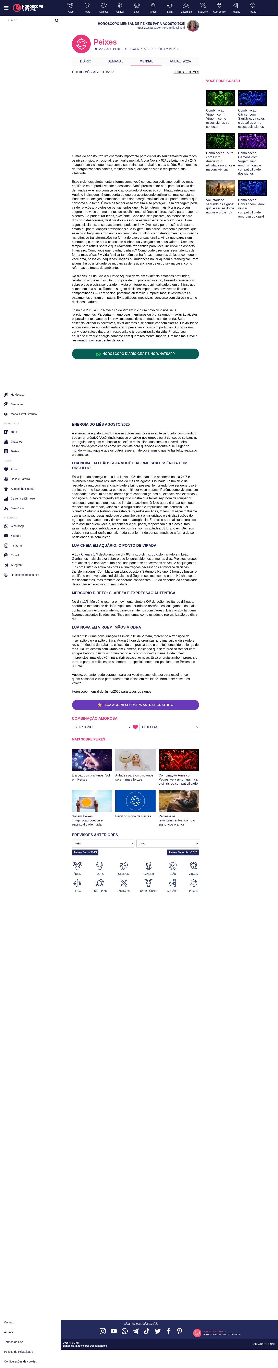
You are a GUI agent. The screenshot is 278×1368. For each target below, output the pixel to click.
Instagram (13, 545)
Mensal (147, 61)
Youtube (12, 536)
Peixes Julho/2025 (85, 852)
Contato (9, 1322)
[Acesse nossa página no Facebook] (168, 1331)
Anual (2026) (180, 61)
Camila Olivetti (175, 27)
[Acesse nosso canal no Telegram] (135, 1331)
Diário (85, 61)
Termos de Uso (13, 1342)
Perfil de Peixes (126, 48)
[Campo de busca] (28, 21)
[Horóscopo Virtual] (28, 8)
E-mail (11, 555)
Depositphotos (98, 1345)
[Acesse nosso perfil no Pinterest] (179, 1331)
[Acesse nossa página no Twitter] (157, 1331)
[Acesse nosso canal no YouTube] (113, 1331)
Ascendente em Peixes (161, 48)
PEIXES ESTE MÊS (186, 72)
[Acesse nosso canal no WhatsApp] (124, 1331)
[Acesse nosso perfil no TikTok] (146, 1331)
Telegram (13, 565)
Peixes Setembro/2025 (183, 852)
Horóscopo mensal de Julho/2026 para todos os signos (111, 691)
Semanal (115, 61)
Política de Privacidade (18, 1351)
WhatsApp (14, 526)
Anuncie (9, 1332)
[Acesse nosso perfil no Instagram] (102, 1331)
